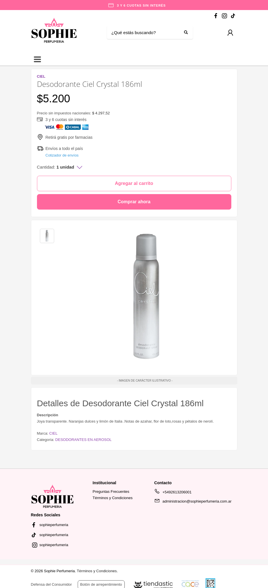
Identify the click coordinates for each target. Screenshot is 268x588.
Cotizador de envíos (62, 155)
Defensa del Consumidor (51, 584)
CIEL (53, 433)
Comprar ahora (134, 201)
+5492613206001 (172, 493)
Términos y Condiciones (112, 498)
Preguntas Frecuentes (111, 491)
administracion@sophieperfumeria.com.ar (192, 502)
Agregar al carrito (134, 183)
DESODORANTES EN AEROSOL (83, 439)
